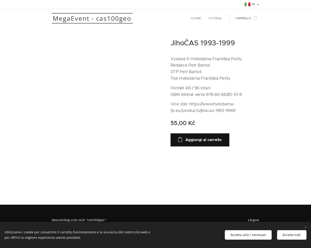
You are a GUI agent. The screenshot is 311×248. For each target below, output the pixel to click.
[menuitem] (200, 18)
